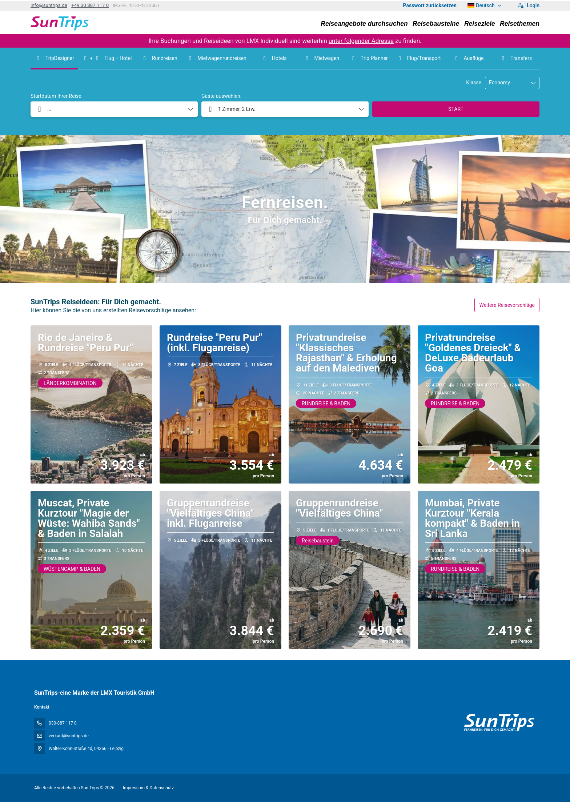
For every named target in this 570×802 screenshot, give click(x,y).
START (455, 109)
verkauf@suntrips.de (69, 735)
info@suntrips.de (49, 5)
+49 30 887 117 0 (90, 5)
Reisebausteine (436, 23)
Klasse (473, 82)
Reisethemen (519, 23)
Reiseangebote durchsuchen (364, 23)
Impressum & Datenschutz (148, 787)
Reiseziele (479, 23)
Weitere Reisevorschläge (507, 305)
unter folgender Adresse (361, 40)
